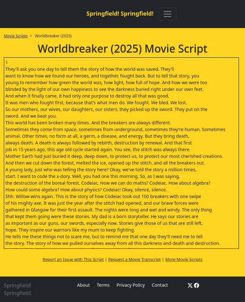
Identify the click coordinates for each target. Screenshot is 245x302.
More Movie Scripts (184, 259)
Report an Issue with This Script (73, 259)
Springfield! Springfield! (119, 13)
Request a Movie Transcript (134, 259)
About (83, 285)
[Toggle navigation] (167, 14)
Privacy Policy (130, 285)
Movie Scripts (16, 36)
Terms (103, 285)
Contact (160, 285)
